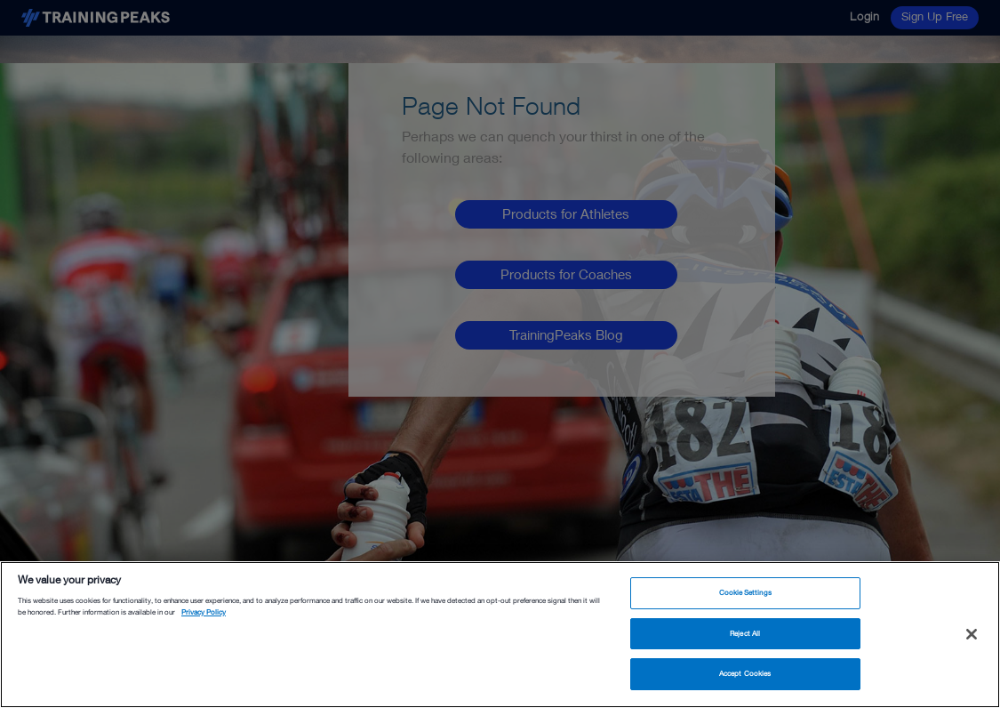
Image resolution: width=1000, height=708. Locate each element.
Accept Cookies (745, 673)
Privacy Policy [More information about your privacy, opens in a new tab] (203, 611)
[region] (500, 634)
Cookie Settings (745, 592)
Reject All (745, 633)
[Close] (971, 634)
